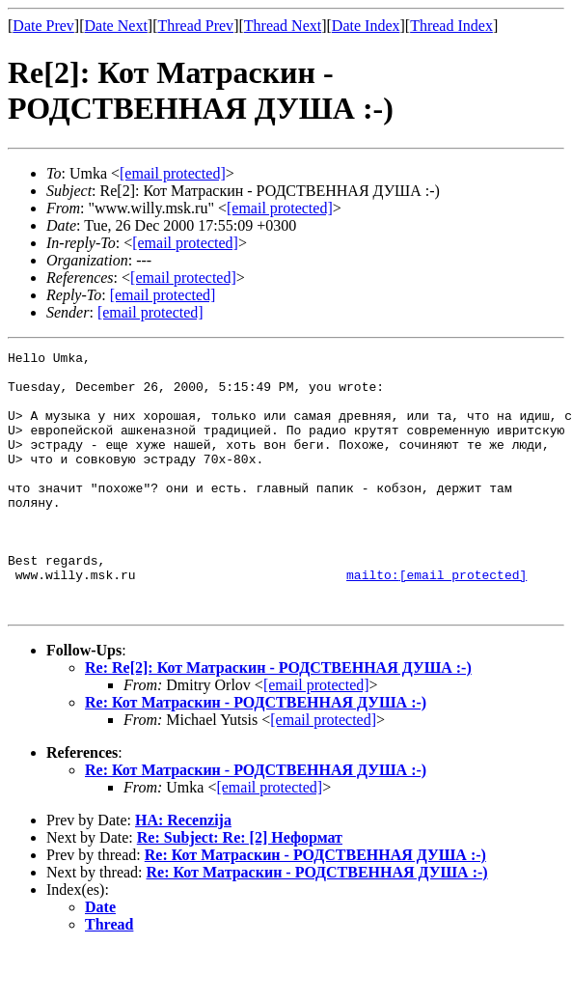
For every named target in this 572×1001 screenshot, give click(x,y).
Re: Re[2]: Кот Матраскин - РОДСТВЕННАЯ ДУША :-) (278, 719)
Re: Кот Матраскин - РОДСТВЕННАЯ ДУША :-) (255, 754)
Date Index (366, 25)
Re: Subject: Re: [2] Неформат (239, 889)
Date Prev (43, 25)
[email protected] (316, 737)
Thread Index (451, 25)
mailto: (436, 620)
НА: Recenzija (183, 872)
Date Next (116, 25)
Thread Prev (195, 25)
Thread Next (282, 25)
